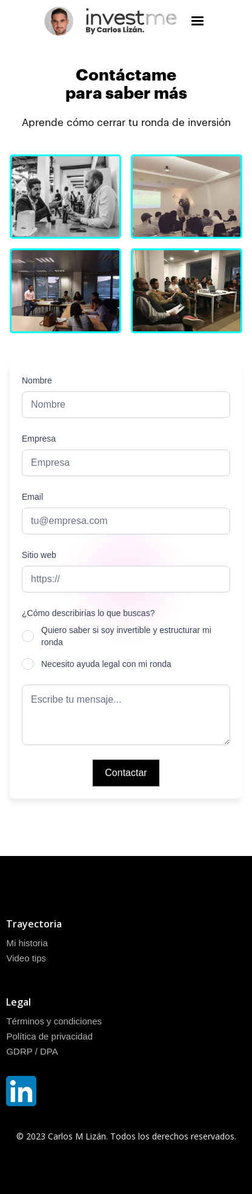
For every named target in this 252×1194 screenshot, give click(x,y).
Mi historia (26, 943)
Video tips (26, 958)
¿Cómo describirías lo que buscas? (88, 613)
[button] (197, 21)
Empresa (39, 438)
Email (32, 497)
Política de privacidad (49, 1036)
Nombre (37, 380)
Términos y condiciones (54, 1021)
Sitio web (39, 555)
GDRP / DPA (32, 1051)
